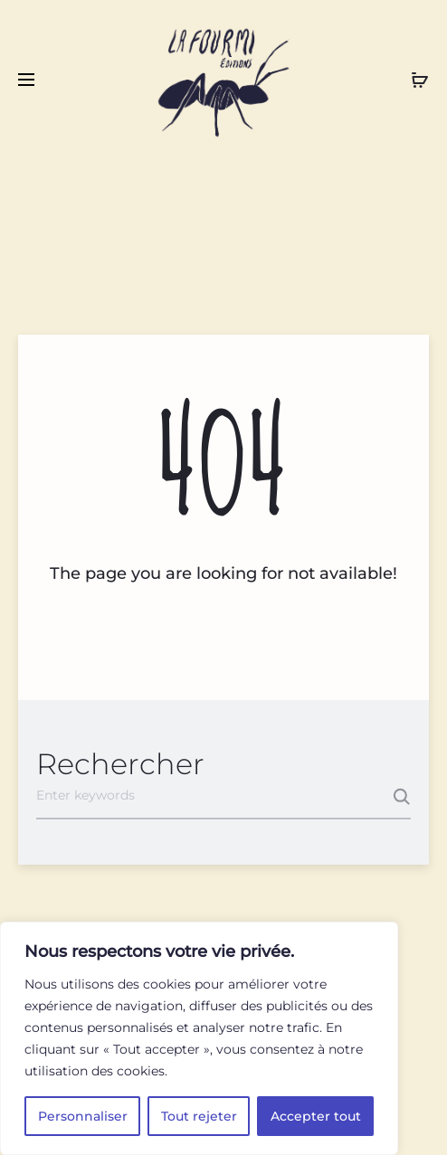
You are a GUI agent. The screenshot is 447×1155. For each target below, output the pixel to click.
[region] (199, 1038)
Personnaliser (83, 1116)
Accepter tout (316, 1116)
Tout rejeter (199, 1116)
